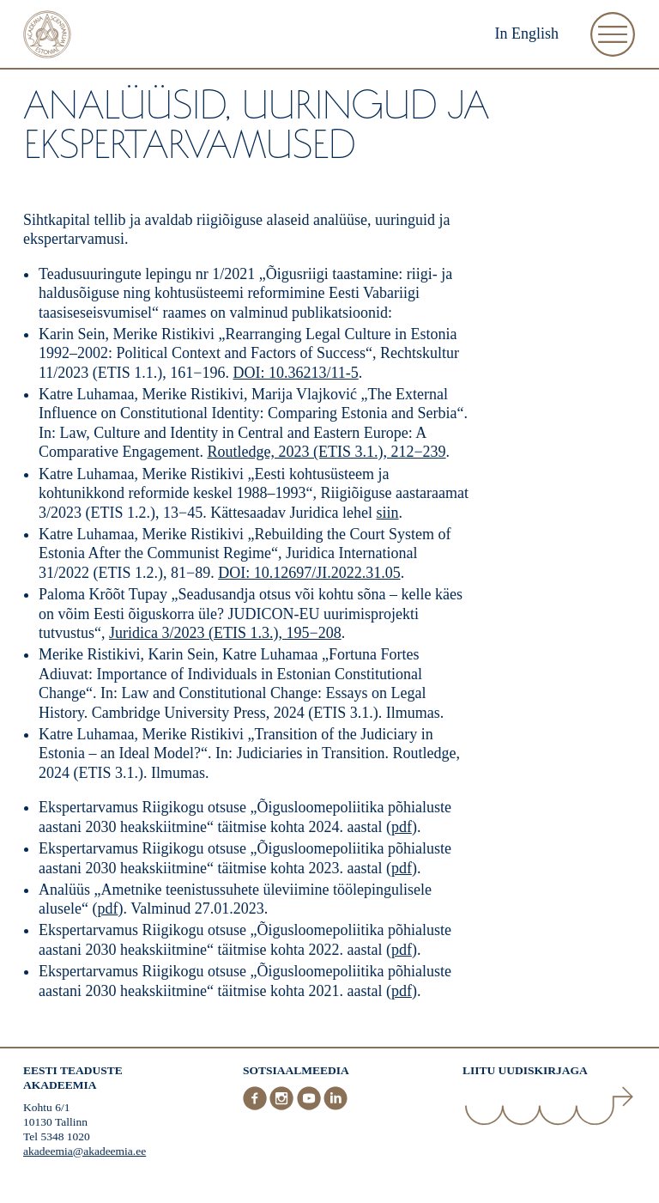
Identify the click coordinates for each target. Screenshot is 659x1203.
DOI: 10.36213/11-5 (295, 372)
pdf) (404, 990)
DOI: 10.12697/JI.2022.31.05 (309, 572)
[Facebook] (256, 1106)
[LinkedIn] (335, 1106)
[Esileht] (47, 36)
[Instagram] (283, 1106)
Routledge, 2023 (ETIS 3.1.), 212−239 (326, 451)
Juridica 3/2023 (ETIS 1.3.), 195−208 (225, 632)
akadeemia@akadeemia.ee (84, 1151)
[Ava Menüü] (612, 34)
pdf (401, 826)
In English (527, 33)
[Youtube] (310, 1106)
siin (388, 512)
